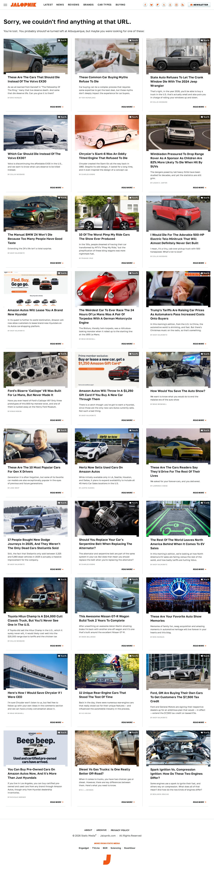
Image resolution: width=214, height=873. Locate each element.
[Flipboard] (157, 5)
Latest (48, 4)
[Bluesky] (151, 5)
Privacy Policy (120, 830)
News (60, 4)
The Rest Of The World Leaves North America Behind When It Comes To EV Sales (177, 544)
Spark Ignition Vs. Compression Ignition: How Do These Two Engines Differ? (176, 774)
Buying (120, 4)
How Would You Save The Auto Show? (177, 391)
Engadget (84, 848)
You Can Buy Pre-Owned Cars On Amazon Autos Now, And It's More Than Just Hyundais (32, 773)
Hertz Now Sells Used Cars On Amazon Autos (101, 469)
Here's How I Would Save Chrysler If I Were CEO (35, 695)
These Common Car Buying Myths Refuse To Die (103, 79)
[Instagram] (176, 5)
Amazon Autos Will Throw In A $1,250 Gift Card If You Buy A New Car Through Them (106, 395)
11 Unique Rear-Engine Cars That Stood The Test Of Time (102, 695)
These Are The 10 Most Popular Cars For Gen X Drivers (34, 469)
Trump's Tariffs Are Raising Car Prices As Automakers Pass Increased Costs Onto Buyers (177, 314)
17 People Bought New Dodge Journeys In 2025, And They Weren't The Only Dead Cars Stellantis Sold (34, 544)
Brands (88, 4)
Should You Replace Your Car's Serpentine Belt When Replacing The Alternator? (105, 544)
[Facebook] (145, 5)
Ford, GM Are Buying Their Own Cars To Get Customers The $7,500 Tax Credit (176, 697)
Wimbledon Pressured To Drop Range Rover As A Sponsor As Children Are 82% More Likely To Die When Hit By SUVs (177, 160)
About (88, 830)
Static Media (88, 835)
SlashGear (129, 848)
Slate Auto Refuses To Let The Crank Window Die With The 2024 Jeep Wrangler (176, 81)
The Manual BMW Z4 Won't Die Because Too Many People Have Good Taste (35, 239)
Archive (101, 830)
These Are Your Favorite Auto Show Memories (176, 618)
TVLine (96, 848)
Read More (55, 107)
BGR (105, 848)
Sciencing (116, 848)
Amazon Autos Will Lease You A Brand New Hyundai (35, 312)
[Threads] (170, 5)
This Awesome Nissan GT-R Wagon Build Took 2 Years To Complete (104, 618)
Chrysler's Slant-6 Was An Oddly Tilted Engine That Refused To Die (103, 156)
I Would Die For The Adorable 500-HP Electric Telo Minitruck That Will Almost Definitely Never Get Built (177, 239)
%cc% (63, 40)
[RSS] (182, 5)
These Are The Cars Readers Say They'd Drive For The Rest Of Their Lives (175, 471)
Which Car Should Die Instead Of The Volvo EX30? (34, 156)
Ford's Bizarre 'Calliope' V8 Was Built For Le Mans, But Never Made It (34, 393)
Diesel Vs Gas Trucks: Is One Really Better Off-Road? (104, 771)
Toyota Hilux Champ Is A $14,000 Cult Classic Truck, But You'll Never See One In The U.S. (35, 620)
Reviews (73, 4)
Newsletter (199, 4)
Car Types (105, 4)
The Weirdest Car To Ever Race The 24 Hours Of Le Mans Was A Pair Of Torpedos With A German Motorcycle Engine (106, 316)
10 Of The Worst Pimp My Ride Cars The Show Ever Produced (104, 237)
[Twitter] (164, 5)
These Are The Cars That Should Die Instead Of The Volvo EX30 (34, 79)
